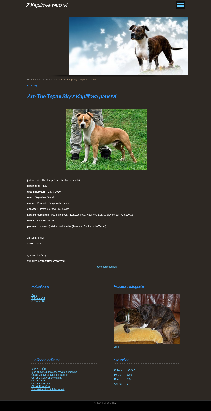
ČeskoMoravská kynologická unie (49, 374)
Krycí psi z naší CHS (45, 79)
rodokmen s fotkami (106, 266)
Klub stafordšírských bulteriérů (47, 389)
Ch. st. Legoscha (40, 383)
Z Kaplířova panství (46, 5)
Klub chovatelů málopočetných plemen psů (54, 372)
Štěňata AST (38, 298)
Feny (34, 295)
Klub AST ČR (38, 369)
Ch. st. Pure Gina (40, 386)
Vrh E (117, 347)
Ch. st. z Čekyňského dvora (46, 377)
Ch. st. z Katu (38, 380)
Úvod (30, 79)
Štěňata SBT (38, 301)
